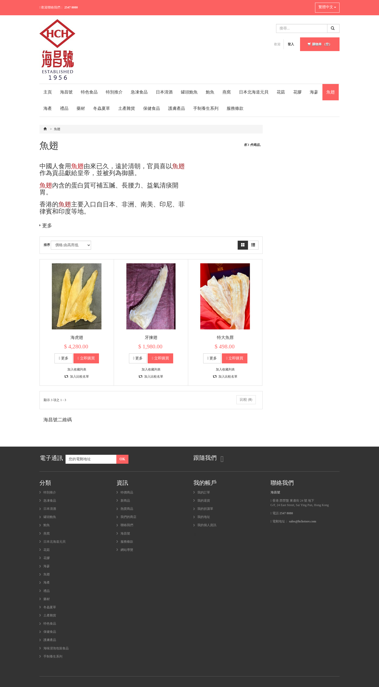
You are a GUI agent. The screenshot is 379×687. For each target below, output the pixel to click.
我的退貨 (203, 500)
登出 (196, 534)
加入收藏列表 (76, 369)
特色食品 (89, 92)
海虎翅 (77, 337)
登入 (291, 44)
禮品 (64, 108)
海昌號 (66, 92)
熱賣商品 (127, 509)
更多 (47, 225)
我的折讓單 (205, 509)
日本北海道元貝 (253, 92)
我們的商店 (128, 517)
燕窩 (226, 92)
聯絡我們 (127, 525)
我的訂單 (203, 492)
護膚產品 (176, 108)
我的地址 (203, 517)
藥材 (81, 108)
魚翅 (330, 92)
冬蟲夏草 (101, 108)
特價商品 (127, 492)
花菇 (281, 92)
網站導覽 (127, 550)
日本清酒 (164, 92)
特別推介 (114, 92)
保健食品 (151, 108)
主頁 (47, 92)
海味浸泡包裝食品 (56, 648)
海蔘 (314, 92)
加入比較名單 (77, 376)
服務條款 (235, 108)
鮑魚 (210, 92)
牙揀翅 (151, 337)
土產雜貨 (126, 108)
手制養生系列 (205, 108)
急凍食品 (139, 92)
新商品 (125, 500)
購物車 (320, 44)
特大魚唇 (225, 337)
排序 (47, 245)
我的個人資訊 (206, 525)
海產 (47, 108)
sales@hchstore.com (302, 521)
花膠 (297, 92)
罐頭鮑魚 (189, 92)
